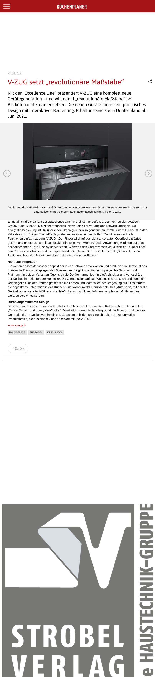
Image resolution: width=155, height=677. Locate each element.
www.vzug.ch (17, 325)
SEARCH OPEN (149, 18)
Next (148, 173)
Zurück (17, 348)
